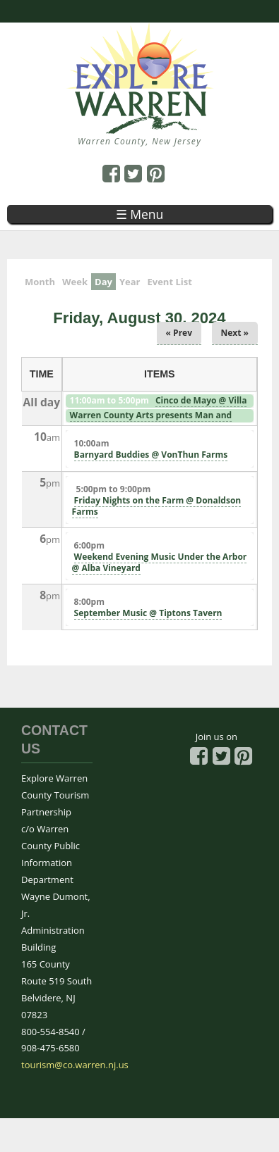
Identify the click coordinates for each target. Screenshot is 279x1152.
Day (105, 280)
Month (40, 281)
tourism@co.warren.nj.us (75, 1064)
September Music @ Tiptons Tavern (148, 613)
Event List (169, 281)
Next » (235, 333)
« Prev (179, 333)
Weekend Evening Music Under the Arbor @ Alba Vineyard (159, 562)
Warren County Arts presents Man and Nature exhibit (150, 421)
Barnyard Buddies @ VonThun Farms (151, 455)
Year (130, 281)
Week (75, 281)
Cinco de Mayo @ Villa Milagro (157, 406)
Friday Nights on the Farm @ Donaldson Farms (157, 506)
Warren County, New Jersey (139, 141)
